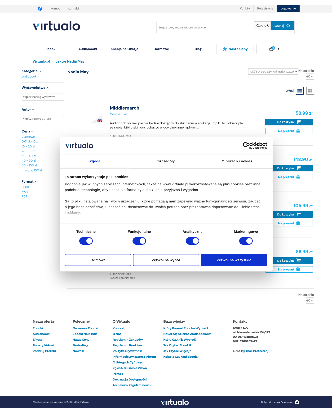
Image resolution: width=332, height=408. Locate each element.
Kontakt (73, 8)
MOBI (25, 192)
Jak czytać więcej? (177, 351)
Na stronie (306, 71)
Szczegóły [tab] (166, 161)
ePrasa (37, 339)
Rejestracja (265, 8)
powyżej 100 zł (32, 170)
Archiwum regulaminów (132, 385)
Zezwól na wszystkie (234, 260)
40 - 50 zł (29, 161)
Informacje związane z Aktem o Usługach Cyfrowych (134, 359)
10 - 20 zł (28, 146)
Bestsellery (80, 345)
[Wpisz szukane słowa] (202, 27)
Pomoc (56, 8)
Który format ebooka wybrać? (185, 328)
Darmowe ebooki (85, 328)
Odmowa (97, 260)
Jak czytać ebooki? (177, 345)
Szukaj (282, 26)
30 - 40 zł (29, 156)
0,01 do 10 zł (30, 141)
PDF (24, 196)
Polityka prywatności (128, 351)
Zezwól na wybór (166, 260)
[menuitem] (51, 49)
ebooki (38, 328)
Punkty (245, 8)
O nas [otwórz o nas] (117, 334)
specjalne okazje (124, 49)
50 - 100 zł (29, 165)
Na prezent (289, 131)
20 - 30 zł (29, 151)
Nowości (79, 351)
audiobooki (29, 76)
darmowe (161, 49)
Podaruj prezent (44, 351)
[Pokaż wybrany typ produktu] (262, 25)
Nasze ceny (235, 49)
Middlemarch (124, 108)
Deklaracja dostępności (129, 379)
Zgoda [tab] (95, 161)
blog (198, 49)
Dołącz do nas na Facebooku (280, 402)
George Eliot (118, 114)
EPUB (25, 187)
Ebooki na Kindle (85, 334)
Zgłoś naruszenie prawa (130, 368)
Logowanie (288, 8)
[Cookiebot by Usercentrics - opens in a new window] (246, 145)
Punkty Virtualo (44, 345)
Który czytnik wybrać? (179, 339)
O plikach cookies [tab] (237, 161)
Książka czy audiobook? (181, 356)
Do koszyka (289, 122)
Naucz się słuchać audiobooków (187, 334)
